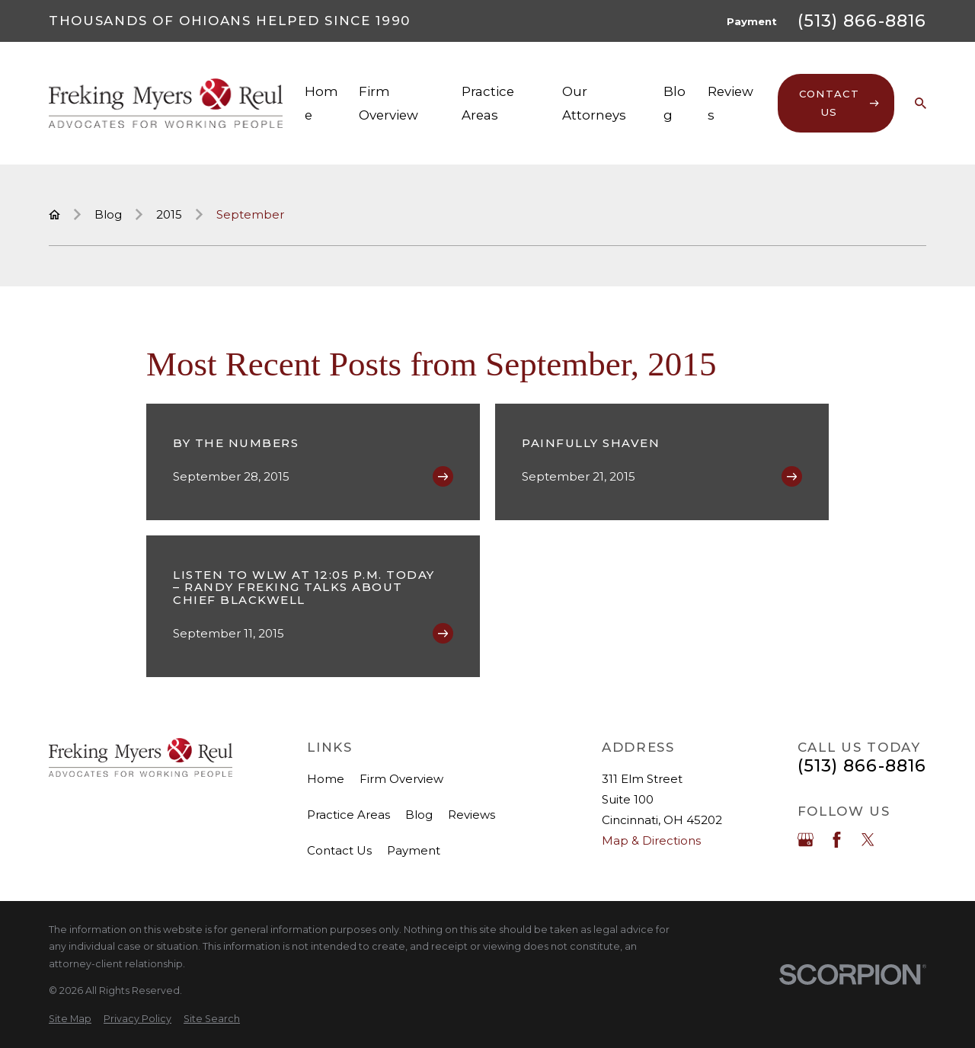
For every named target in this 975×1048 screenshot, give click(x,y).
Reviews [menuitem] (730, 103)
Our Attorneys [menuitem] (594, 103)
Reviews (471, 814)
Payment (752, 21)
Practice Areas (348, 814)
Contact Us (339, 850)
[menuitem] (70, 1019)
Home (325, 779)
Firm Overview (401, 779)
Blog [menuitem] (674, 103)
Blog (419, 814)
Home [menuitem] (321, 103)
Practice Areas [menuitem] (488, 103)
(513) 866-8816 (862, 21)
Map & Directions (651, 840)
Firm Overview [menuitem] (388, 103)
